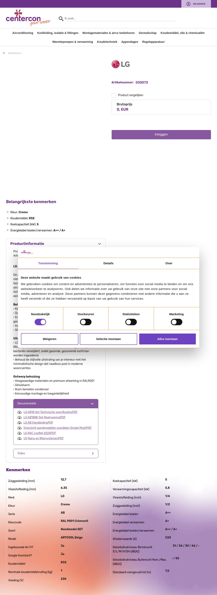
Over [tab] (168, 263)
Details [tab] (109, 263)
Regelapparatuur (153, 41)
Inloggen (199, 3)
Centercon (14, 53)
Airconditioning (22, 33)
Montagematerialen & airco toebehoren (108, 33)
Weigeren (49, 339)
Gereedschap (148, 33)
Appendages (129, 41)
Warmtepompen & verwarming (72, 41)
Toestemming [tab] (48, 263)
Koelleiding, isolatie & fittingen (58, 33)
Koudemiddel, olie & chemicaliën (183, 33)
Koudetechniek (107, 41)
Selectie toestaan (108, 339)
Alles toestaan (167, 339)
